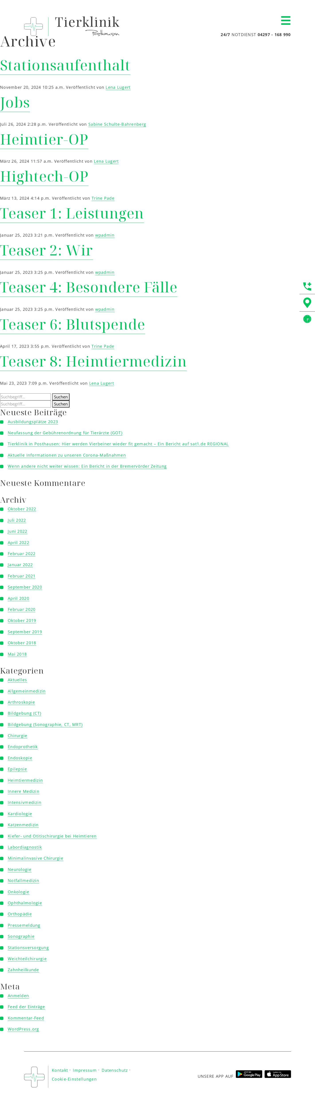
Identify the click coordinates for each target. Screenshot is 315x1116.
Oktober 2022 (22, 509)
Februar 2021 (21, 576)
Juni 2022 (17, 531)
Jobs (15, 102)
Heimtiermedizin (25, 780)
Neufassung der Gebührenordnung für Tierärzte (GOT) (65, 432)
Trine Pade (103, 198)
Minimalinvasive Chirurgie (35, 858)
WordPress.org (23, 1029)
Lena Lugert (118, 87)
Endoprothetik (23, 746)
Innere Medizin (23, 791)
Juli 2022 (17, 520)
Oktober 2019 (22, 620)
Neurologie (19, 869)
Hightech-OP (44, 176)
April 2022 (18, 542)
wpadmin (105, 235)
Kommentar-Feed (26, 1018)
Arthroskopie (21, 702)
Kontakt (60, 1070)
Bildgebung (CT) (24, 713)
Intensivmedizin (24, 802)
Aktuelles (17, 679)
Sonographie (21, 936)
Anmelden (18, 995)
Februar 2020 (21, 609)
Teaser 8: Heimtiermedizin (93, 361)
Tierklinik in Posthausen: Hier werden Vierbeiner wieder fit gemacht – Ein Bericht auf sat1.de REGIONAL (118, 443)
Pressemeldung (24, 925)
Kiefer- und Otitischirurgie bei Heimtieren (52, 836)
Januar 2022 (20, 564)
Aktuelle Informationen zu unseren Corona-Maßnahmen (67, 455)
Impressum (85, 1070)
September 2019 (25, 631)
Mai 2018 (17, 654)
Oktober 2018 (22, 642)
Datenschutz (115, 1070)
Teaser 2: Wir (46, 250)
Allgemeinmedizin (27, 691)
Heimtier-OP (44, 139)
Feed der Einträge (26, 1006)
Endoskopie (20, 758)
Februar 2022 (21, 553)
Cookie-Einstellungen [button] (74, 1079)
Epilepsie (17, 769)
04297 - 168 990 (274, 34)
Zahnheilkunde (23, 969)
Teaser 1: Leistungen (72, 213)
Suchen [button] (61, 397)
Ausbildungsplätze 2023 (33, 421)
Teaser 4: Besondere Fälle (88, 287)
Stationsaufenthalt (65, 65)
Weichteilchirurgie (27, 958)
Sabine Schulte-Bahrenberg (117, 124)
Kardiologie (20, 813)
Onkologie (18, 891)
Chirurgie (17, 735)
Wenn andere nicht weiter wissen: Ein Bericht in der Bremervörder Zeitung (87, 466)
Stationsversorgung (28, 947)
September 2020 (25, 587)
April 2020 (18, 598)
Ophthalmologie (25, 903)
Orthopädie (20, 914)
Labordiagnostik (25, 847)
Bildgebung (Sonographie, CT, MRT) (45, 724)
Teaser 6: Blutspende (72, 324)
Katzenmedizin (23, 824)
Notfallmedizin (23, 880)
